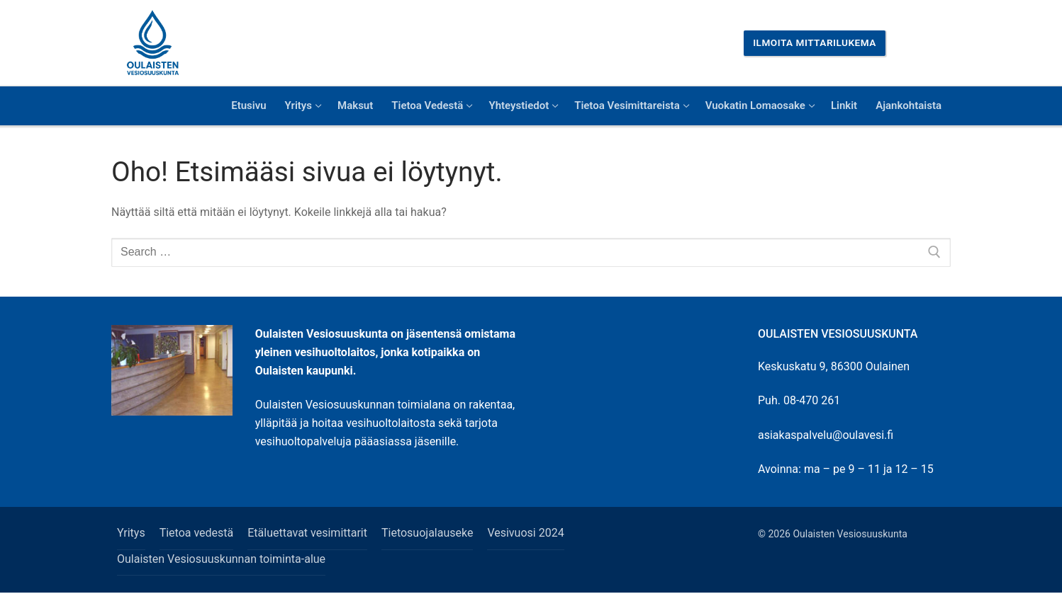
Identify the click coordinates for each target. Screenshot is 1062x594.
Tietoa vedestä (197, 532)
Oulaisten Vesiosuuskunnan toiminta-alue (221, 559)
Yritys (131, 532)
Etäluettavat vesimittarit (307, 532)
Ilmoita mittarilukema (814, 42)
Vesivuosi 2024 (525, 532)
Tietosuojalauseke (427, 532)
